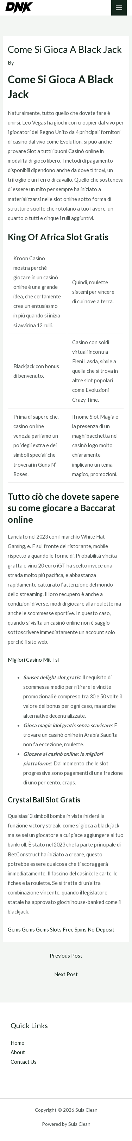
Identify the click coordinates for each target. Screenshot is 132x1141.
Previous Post (66, 956)
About (18, 1052)
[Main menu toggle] (119, 8)
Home (17, 1043)
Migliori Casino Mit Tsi (33, 660)
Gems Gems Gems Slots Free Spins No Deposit (61, 930)
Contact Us (24, 1062)
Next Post (66, 974)
